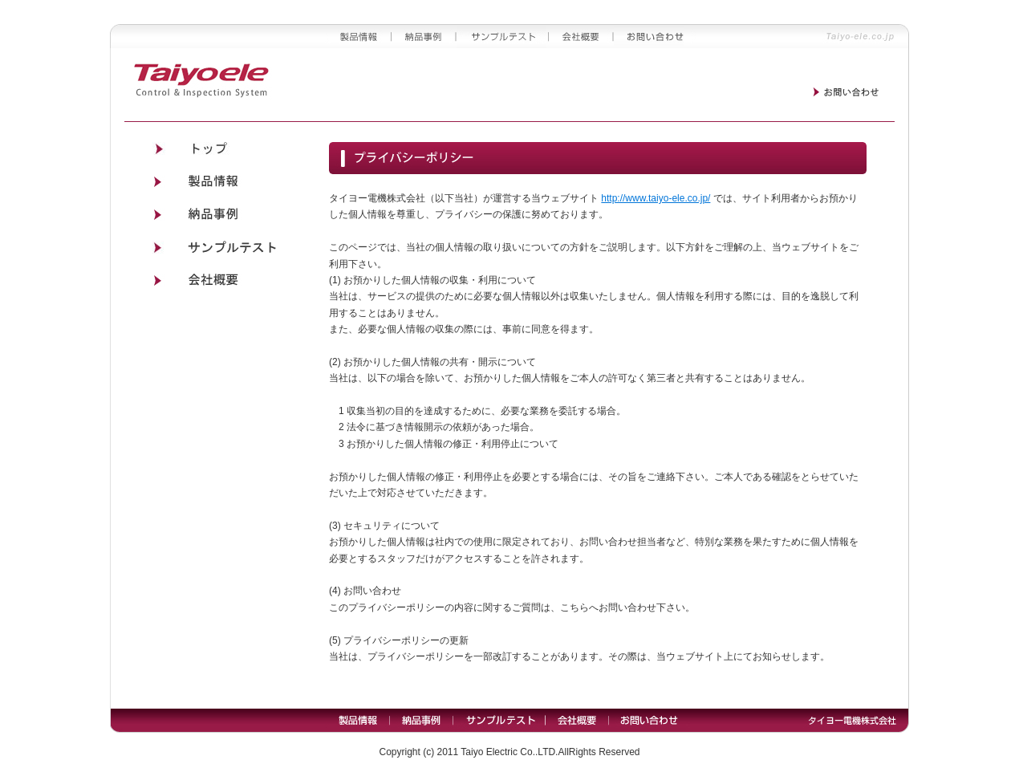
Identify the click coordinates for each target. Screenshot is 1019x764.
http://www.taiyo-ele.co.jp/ (655, 198)
